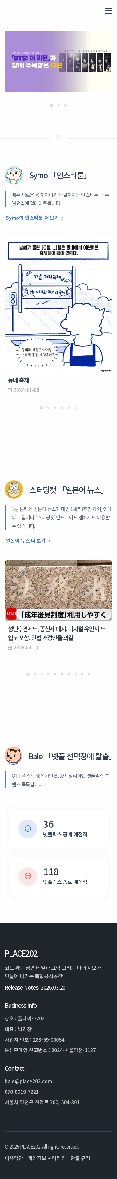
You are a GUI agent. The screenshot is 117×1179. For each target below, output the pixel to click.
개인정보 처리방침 (47, 1157)
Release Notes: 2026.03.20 (35, 987)
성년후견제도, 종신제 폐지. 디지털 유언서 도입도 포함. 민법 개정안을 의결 (56, 633)
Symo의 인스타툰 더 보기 (32, 217)
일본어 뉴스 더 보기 (26, 540)
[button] (51, 105)
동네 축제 (18, 380)
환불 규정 (80, 1157)
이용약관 (14, 1157)
